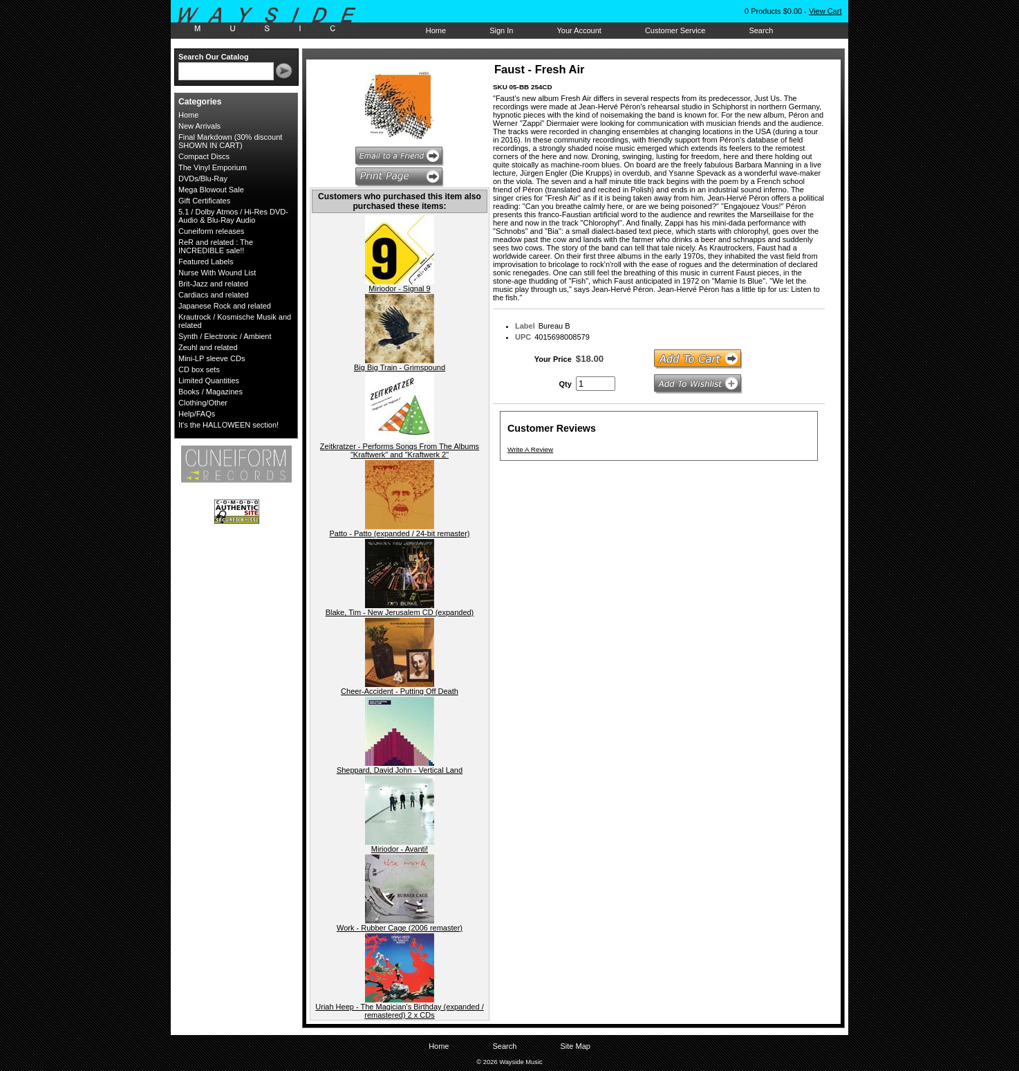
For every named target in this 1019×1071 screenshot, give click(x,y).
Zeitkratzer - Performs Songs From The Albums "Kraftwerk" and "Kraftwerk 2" (399, 450)
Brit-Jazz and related (213, 284)
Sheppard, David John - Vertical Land (399, 770)
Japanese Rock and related (224, 306)
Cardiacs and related (213, 295)
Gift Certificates (204, 200)
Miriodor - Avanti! (399, 849)
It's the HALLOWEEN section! (228, 425)
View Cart (825, 11)
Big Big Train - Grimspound (399, 367)
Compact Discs (204, 156)
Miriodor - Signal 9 (399, 288)
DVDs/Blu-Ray (202, 178)
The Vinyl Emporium (212, 167)
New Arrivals (199, 126)
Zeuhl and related (208, 347)
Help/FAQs (196, 414)
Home (436, 30)
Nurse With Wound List (217, 272)
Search (761, 30)
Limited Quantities (208, 380)
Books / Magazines (210, 391)
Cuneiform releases (211, 231)
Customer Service (675, 30)
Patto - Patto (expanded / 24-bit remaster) (400, 533)
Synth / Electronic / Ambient (225, 336)
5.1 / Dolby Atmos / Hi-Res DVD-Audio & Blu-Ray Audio (233, 216)
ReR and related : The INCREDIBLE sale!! (215, 246)
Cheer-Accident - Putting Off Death (399, 691)
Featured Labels (206, 261)
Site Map (575, 1046)
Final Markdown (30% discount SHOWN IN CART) (230, 141)
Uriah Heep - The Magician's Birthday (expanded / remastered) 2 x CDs (399, 1011)
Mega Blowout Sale (211, 189)
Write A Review (530, 449)
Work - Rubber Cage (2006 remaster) (399, 928)
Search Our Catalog (213, 57)
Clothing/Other (202, 403)
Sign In (501, 30)
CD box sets (199, 369)
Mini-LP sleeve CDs (211, 358)
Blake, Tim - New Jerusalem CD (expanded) (400, 612)
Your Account (579, 30)
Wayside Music (273, 20)
